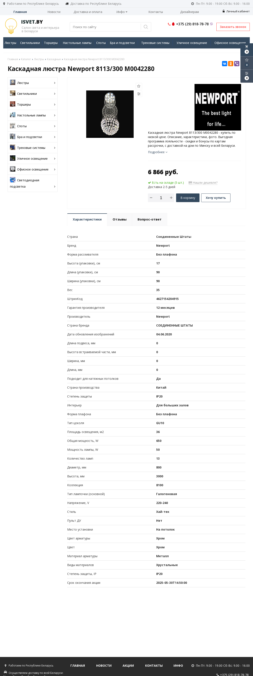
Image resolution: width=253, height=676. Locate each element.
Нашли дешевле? (203, 182)
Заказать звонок (233, 27)
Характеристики (87, 219)
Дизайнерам (189, 12)
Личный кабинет (236, 11)
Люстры (10, 43)
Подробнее (157, 152)
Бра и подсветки (122, 43)
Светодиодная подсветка (32, 183)
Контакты (155, 12)
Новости (53, 12)
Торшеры (51, 43)
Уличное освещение (192, 43)
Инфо (121, 12)
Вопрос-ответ (150, 219)
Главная (20, 12)
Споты (101, 43)
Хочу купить (216, 198)
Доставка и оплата (88, 12)
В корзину (187, 198)
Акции (128, 665)
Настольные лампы (77, 43)
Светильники (30, 43)
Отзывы (119, 219)
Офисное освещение (230, 43)
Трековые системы (155, 43)
